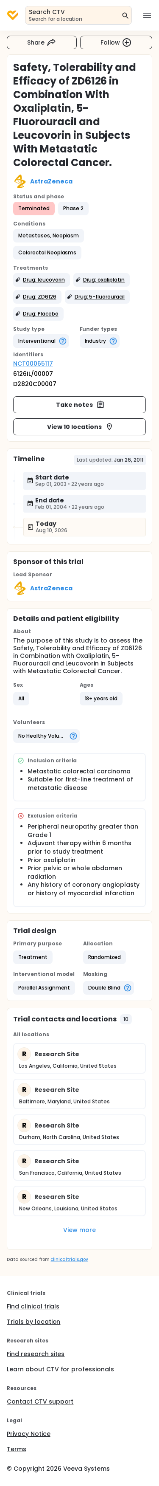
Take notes (80, 404)
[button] (48, 235)
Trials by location (33, 1321)
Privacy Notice (28, 1434)
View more (79, 1230)
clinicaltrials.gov (69, 1259)
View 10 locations (80, 427)
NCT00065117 (33, 363)
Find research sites (35, 1354)
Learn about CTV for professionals (60, 1369)
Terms (16, 1449)
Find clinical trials (33, 1306)
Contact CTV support (40, 1401)
